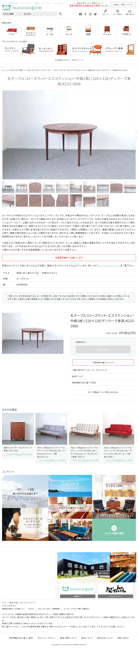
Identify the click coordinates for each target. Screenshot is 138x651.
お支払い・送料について (122, 4)
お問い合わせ (130, 14)
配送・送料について (68, 637)
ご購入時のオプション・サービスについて (89, 370)
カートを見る (117, 14)
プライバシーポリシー (46, 637)
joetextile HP (115, 596)
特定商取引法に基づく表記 (84, 382)
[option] (69, 134)
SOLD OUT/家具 (17, 70)
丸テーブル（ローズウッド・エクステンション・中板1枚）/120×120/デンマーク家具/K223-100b (90, 70)
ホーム (4, 70)
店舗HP (77, 596)
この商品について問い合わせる (103, 392)
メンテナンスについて (108, 265)
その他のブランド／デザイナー (68, 60)
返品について (78, 376)
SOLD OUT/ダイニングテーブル (39, 70)
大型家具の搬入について (103, 362)
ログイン (105, 14)
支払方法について (105, 637)
